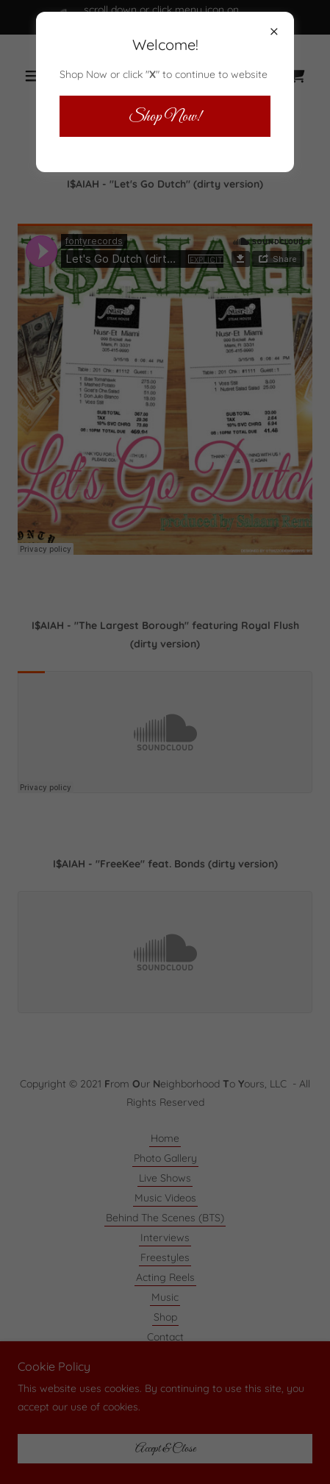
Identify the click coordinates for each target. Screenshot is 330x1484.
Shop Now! (165, 116)
